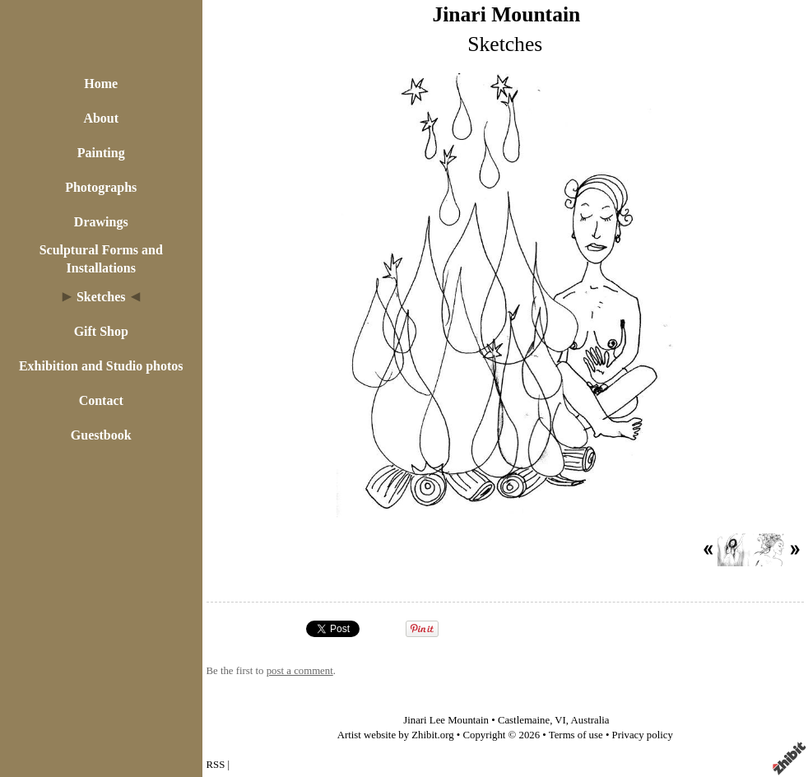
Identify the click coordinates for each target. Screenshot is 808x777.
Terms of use (576, 735)
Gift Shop (101, 331)
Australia (590, 720)
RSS (216, 764)
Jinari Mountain (506, 14)
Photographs (101, 187)
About (100, 118)
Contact (101, 400)
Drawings (101, 222)
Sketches (101, 297)
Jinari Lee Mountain (446, 720)
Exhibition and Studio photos (101, 366)
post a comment (300, 671)
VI (560, 720)
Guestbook (101, 435)
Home (101, 84)
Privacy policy (642, 735)
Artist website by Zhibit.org (395, 735)
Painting (101, 153)
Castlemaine (524, 720)
